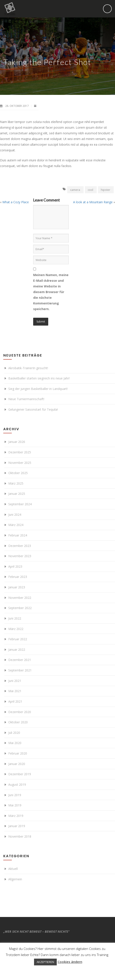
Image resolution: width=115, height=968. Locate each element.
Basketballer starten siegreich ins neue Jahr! (39, 378)
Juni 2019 (14, 795)
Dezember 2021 (19, 660)
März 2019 (15, 816)
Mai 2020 (14, 743)
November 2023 (19, 556)
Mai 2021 (14, 691)
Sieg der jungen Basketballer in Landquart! (38, 389)
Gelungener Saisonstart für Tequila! (33, 409)
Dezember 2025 (19, 452)
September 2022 (20, 608)
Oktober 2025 (18, 473)
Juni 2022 (14, 618)
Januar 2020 (16, 764)
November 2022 (19, 598)
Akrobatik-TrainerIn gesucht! (28, 368)
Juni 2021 (14, 681)
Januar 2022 (16, 649)
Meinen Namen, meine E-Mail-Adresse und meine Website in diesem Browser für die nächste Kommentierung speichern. (51, 292)
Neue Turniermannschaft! (26, 399)
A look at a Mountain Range (93, 202)
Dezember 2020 (19, 712)
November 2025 (19, 463)
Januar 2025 (16, 494)
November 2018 (19, 836)
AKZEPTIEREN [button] (45, 962)
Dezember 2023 (19, 546)
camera (75, 190)
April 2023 (15, 566)
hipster (105, 190)
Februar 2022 (17, 639)
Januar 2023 (16, 587)
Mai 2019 (14, 805)
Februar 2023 (17, 577)
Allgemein (15, 879)
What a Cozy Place (15, 202)
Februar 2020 (17, 753)
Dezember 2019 (19, 774)
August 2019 (17, 784)
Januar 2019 (16, 826)
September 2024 (20, 504)
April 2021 (15, 701)
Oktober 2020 (18, 722)
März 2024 (15, 525)
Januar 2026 (16, 442)
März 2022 (15, 629)
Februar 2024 (17, 535)
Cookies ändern (70, 961)
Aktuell (13, 869)
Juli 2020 (14, 733)
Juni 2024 (14, 514)
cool (90, 190)
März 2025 (15, 483)
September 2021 (20, 670)
